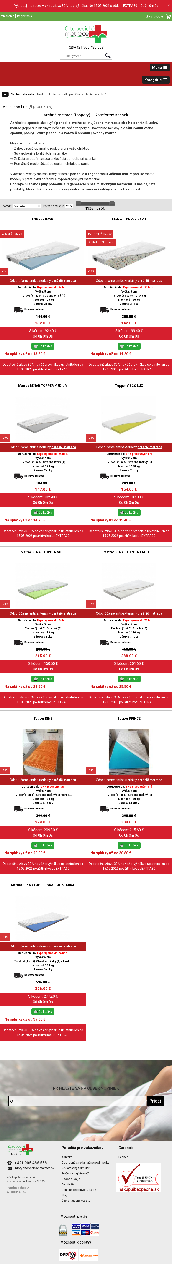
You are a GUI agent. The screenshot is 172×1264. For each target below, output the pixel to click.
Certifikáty (68, 1184)
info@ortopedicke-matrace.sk (34, 1168)
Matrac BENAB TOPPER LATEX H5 (129, 552)
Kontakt (67, 1157)
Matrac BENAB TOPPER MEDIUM (43, 386)
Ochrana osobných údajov (79, 1189)
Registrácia (24, 16)
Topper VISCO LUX (129, 386)
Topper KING (43, 718)
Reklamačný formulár (75, 1168)
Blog (65, 1195)
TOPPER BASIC (42, 219)
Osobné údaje (71, 1179)
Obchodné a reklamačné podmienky (85, 1162)
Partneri (123, 1157)
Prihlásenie (7, 16)
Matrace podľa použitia (64, 94)
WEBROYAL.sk (16, 1192)
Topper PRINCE (129, 718)
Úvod (39, 94)
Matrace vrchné (96, 94)
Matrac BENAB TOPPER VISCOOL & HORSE (43, 885)
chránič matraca (63, 281)
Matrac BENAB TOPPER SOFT (43, 552)
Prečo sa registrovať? (76, 1173)
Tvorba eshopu (17, 1187)
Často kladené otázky (76, 1200)
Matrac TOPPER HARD (129, 219)
